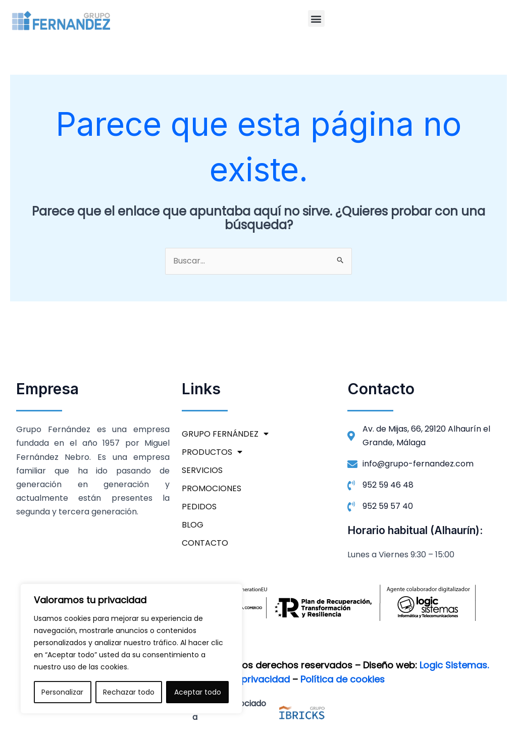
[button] (316, 18)
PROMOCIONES (211, 489)
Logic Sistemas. (454, 665)
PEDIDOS (199, 507)
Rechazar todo (128, 692)
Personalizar (62, 692)
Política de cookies (342, 679)
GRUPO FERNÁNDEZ (225, 435)
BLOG (192, 525)
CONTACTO (205, 543)
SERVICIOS (202, 471)
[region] (131, 649)
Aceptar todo (197, 692)
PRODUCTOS (212, 453)
